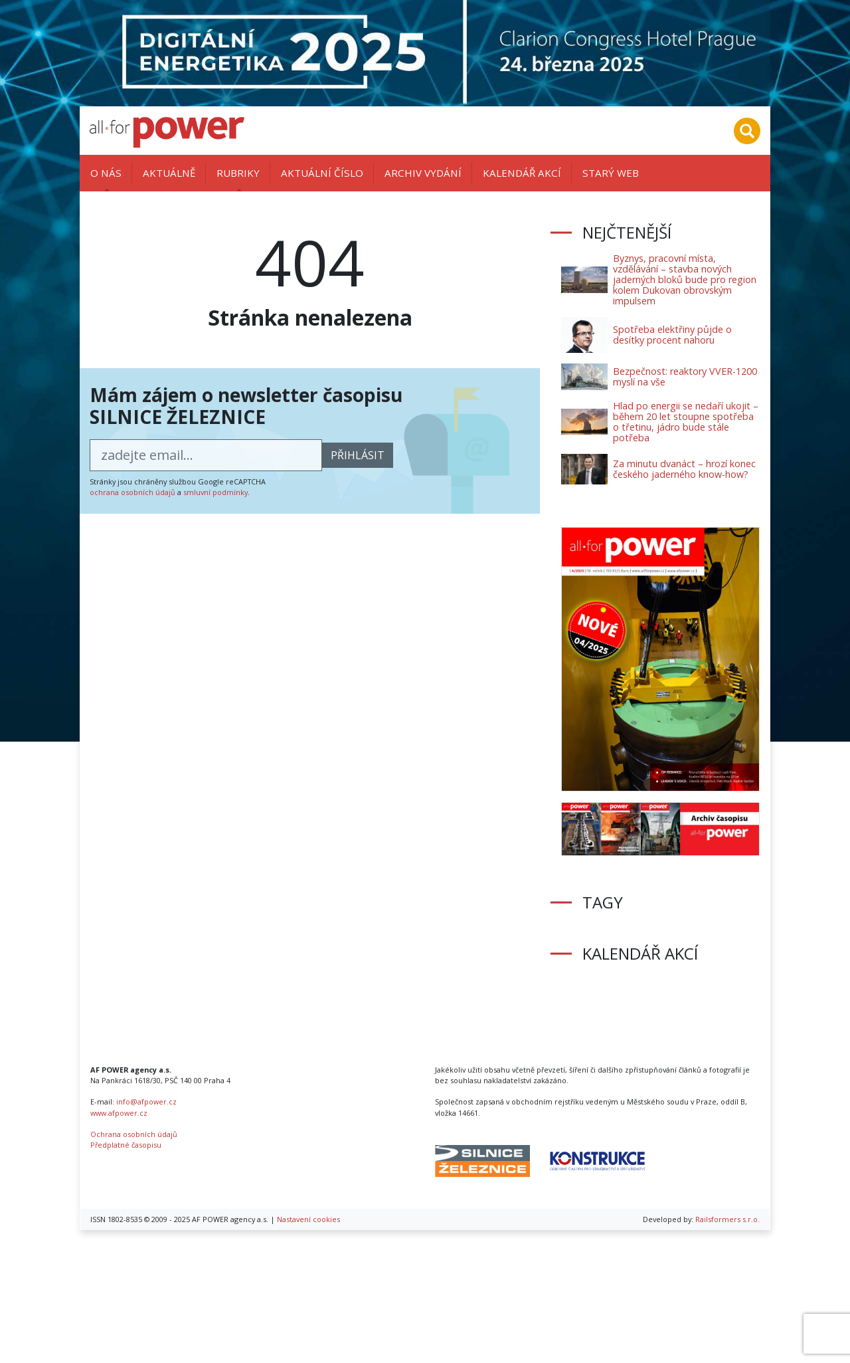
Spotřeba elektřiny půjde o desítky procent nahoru (672, 334)
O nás (106, 172)
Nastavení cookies (308, 1219)
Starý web (610, 172)
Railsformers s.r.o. (727, 1219)
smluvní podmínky (215, 492)
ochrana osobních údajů (132, 492)
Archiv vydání (423, 172)
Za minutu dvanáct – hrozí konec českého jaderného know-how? (684, 468)
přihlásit (357, 455)
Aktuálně (169, 172)
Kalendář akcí (522, 172)
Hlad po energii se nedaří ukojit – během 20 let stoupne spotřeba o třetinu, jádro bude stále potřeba (685, 421)
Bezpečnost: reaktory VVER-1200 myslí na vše (685, 376)
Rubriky (238, 172)
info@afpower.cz (146, 1101)
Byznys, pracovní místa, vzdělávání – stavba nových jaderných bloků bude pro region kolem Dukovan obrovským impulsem (684, 279)
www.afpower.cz (118, 1113)
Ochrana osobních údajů (133, 1134)
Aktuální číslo (322, 172)
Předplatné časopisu (125, 1145)
